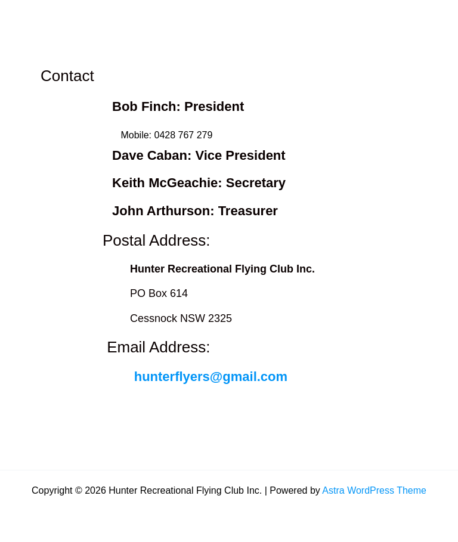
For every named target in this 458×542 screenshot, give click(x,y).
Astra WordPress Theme (374, 490)
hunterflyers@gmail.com (210, 376)
